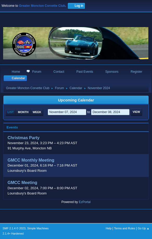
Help (109, 228)
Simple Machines (37, 228)
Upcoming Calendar (76, 100)
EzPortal (84, 202)
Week (37, 112)
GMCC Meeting (22, 183)
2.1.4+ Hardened (13, 233)
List (11, 112)
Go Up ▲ (143, 228)
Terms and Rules (124, 228)
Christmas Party (24, 138)
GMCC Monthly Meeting (31, 160)
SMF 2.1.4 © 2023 (14, 228)
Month (23, 112)
